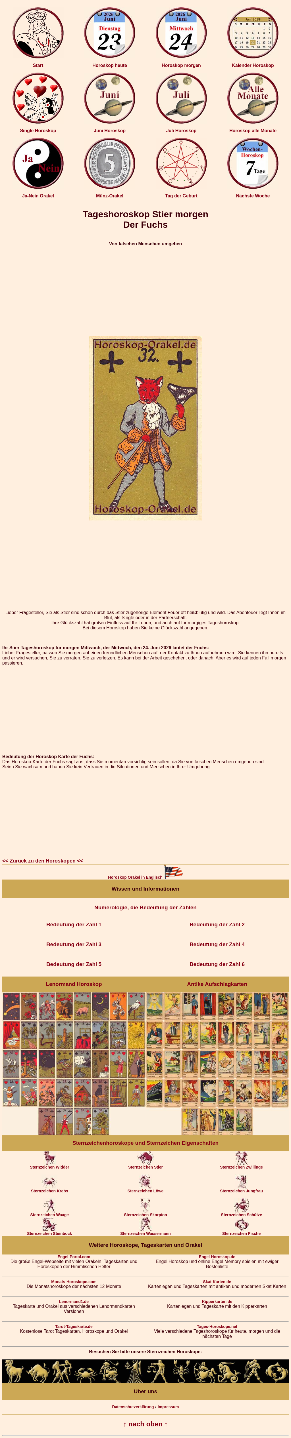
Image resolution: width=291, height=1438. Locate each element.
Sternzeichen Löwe (146, 1189)
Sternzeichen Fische (241, 1232)
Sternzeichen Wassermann (145, 1232)
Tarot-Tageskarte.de (74, 1326)
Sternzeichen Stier (145, 1165)
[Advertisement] (145, 291)
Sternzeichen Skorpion (145, 1213)
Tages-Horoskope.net (217, 1326)
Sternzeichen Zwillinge (241, 1165)
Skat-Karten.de (217, 1281)
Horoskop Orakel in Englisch (145, 877)
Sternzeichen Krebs (49, 1189)
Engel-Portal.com (73, 1256)
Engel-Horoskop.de (217, 1256)
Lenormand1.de (74, 1301)
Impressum (168, 1407)
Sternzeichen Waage (49, 1213)
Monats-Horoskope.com (73, 1281)
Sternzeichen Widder (49, 1165)
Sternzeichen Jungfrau (241, 1189)
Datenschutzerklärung (133, 1407)
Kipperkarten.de (217, 1301)
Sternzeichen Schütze (241, 1213)
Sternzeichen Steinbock (49, 1232)
